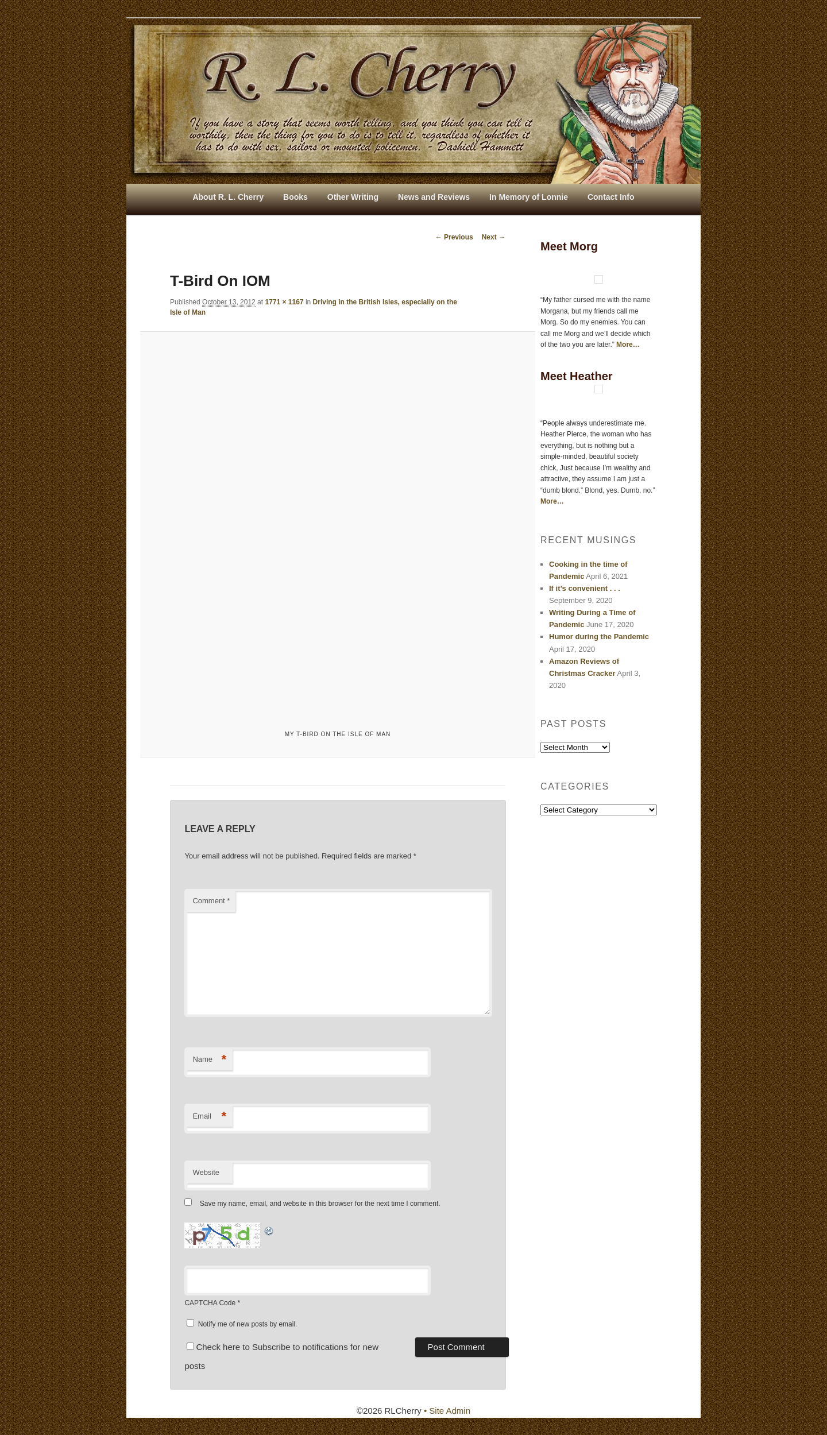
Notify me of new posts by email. (247, 1324)
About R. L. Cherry (228, 197)
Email (209, 1116)
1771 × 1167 (284, 302)
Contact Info (611, 197)
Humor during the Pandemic (599, 636)
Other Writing (352, 197)
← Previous (454, 237)
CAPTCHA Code (209, 1303)
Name (209, 1059)
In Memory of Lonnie (528, 197)
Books (295, 197)
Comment (211, 900)
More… (628, 345)
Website (205, 1172)
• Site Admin (447, 1410)
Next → (493, 237)
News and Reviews (434, 197)
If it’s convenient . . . (584, 588)
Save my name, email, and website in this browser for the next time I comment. (320, 1204)
